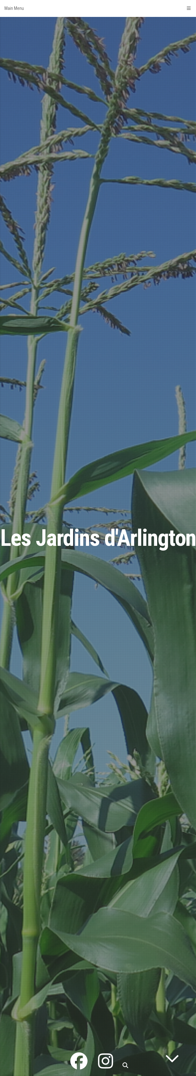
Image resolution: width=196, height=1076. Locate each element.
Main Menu (98, 8)
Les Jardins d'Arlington (98, 538)
